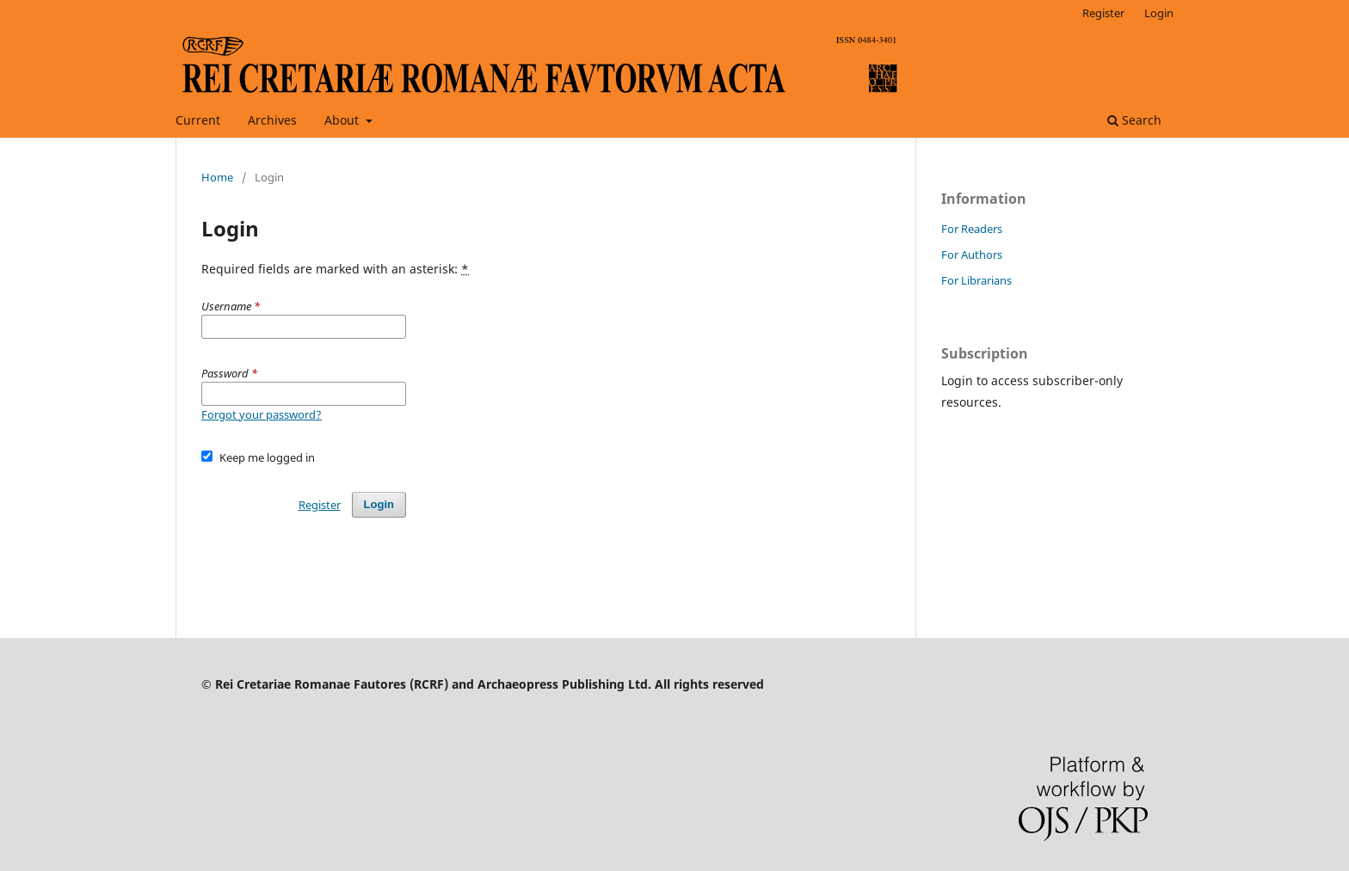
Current (198, 120)
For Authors (971, 254)
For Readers (971, 228)
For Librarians (976, 280)
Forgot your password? (261, 414)
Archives (272, 120)
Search (1134, 120)
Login (1158, 13)
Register (1103, 13)
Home (217, 177)
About (343, 120)
